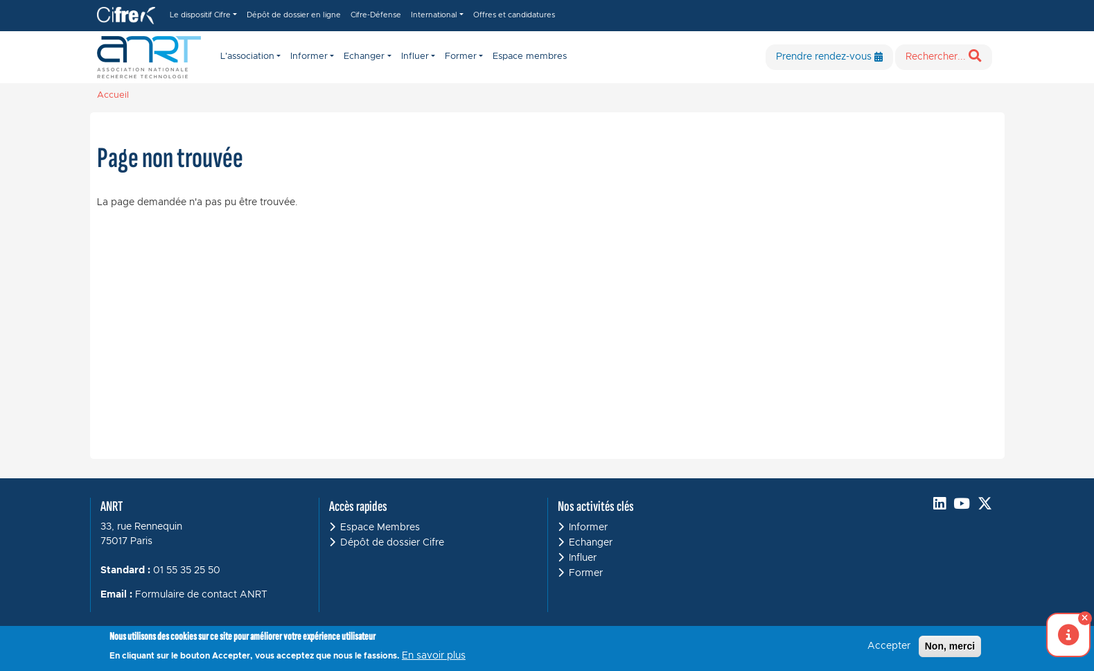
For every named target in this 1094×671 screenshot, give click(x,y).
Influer (583, 558)
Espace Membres (380, 527)
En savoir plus (434, 659)
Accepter (888, 649)
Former (586, 573)
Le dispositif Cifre (200, 15)
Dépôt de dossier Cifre (392, 543)
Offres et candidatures (514, 15)
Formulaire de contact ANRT (201, 595)
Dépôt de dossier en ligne (294, 15)
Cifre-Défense (376, 15)
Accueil (113, 95)
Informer (588, 527)
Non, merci (950, 649)
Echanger (590, 543)
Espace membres (530, 56)
